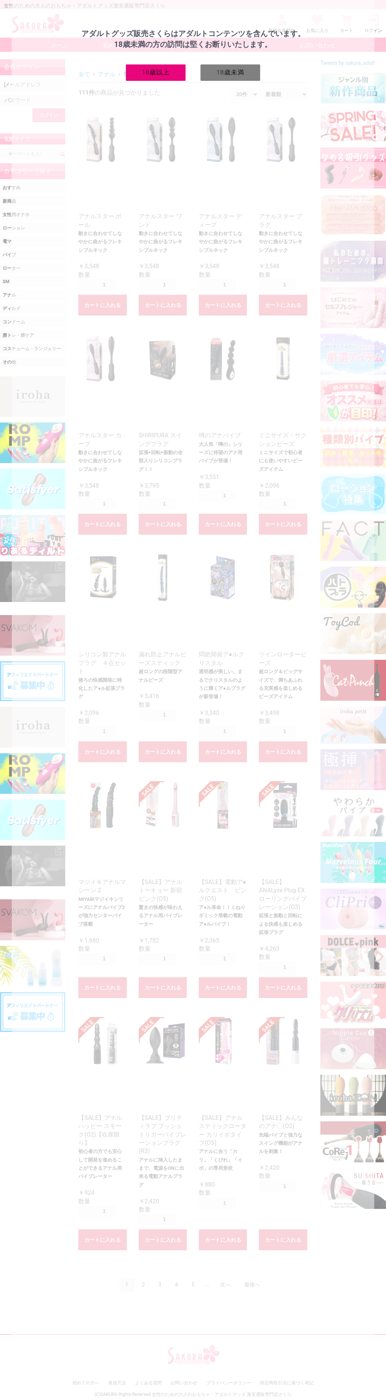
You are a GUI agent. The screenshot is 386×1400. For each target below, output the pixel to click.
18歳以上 (156, 72)
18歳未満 (230, 72)
